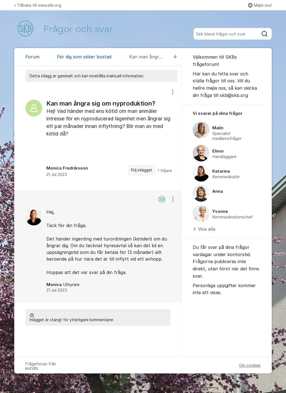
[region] (98, 136)
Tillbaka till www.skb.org (37, 5)
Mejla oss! (260, 5)
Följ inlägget (141, 170)
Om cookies (250, 365)
